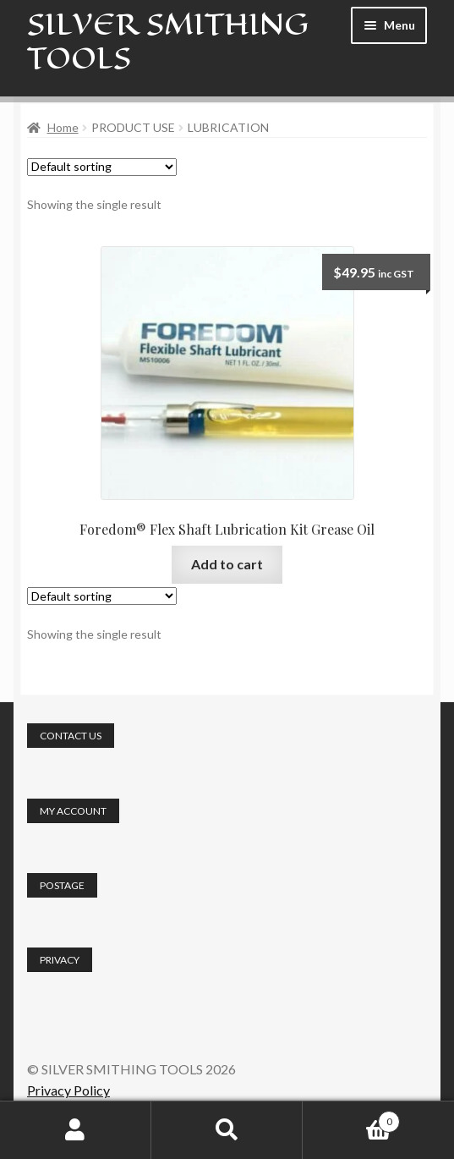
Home (63, 127)
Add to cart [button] (227, 564)
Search (227, 1130)
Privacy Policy (68, 1090)
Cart (351, 1118)
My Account (75, 1130)
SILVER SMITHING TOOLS (168, 41)
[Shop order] (102, 167)
